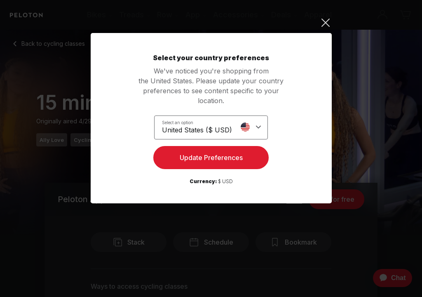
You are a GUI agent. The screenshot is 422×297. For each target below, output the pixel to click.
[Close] (211, 22)
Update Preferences (211, 159)
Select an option (177, 122)
